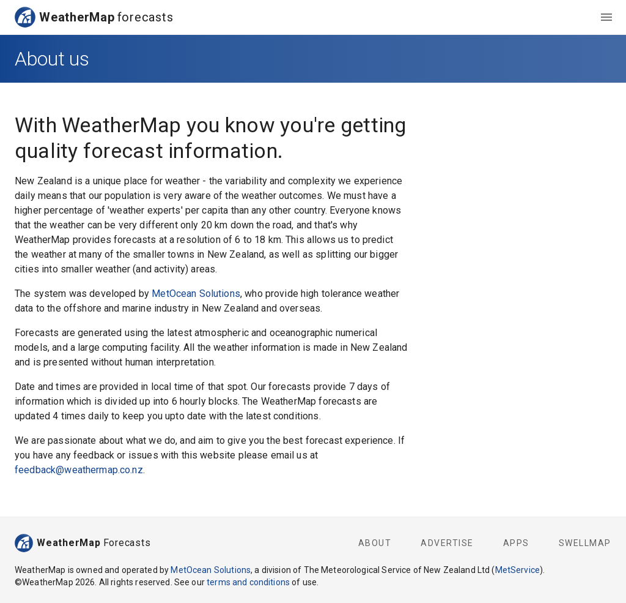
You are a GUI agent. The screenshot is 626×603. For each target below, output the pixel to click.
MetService (517, 570)
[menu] (606, 17)
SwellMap (585, 543)
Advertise (447, 543)
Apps (516, 543)
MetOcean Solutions (196, 293)
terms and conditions (248, 582)
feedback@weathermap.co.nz (79, 470)
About (375, 543)
